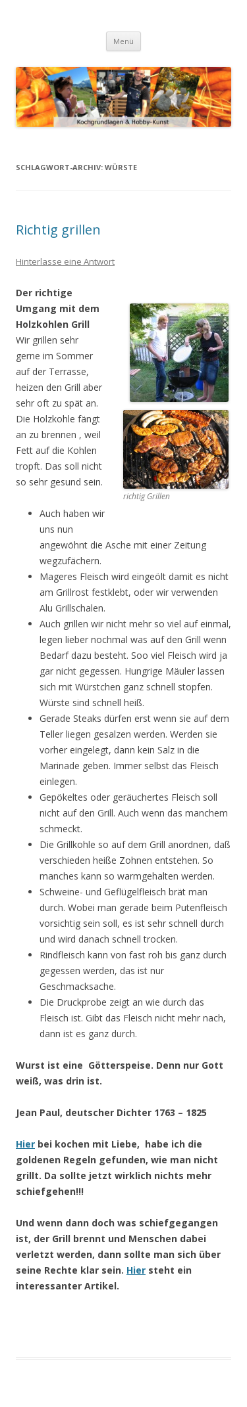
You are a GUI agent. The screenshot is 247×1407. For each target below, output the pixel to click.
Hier (25, 1144)
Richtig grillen (58, 229)
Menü (123, 41)
